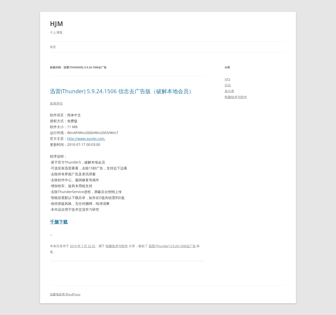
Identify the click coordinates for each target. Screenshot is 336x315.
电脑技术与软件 (117, 246)
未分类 (229, 91)
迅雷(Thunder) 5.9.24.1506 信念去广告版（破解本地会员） (122, 91)
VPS (227, 79)
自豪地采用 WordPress (65, 294)
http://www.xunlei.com (86, 138)
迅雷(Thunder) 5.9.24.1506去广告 (172, 246)
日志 (228, 85)
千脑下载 (59, 222)
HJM (56, 23)
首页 (53, 47)
